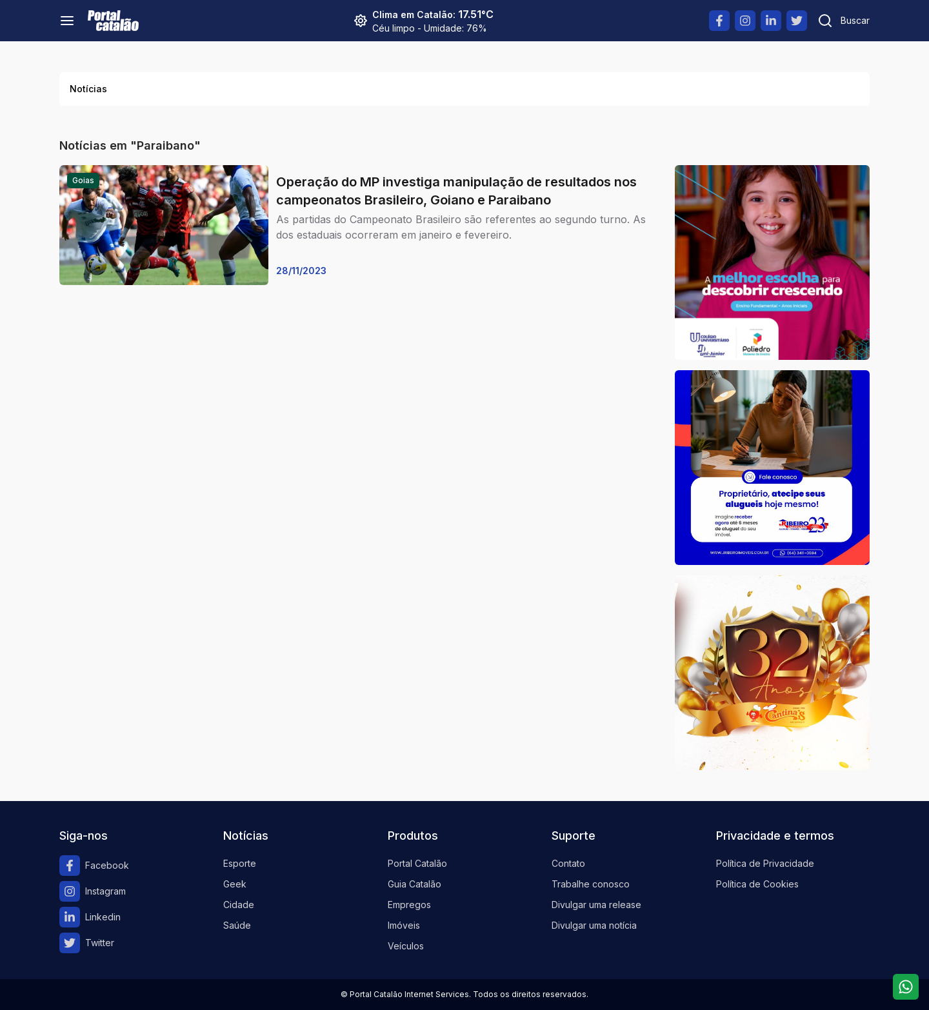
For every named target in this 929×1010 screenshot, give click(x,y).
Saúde (237, 925)
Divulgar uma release (596, 904)
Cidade (238, 904)
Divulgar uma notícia (594, 925)
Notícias (88, 88)
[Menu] (67, 21)
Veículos (406, 945)
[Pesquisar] (843, 21)
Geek (234, 883)
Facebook (94, 865)
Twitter (86, 943)
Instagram (92, 891)
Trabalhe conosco (591, 883)
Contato (568, 863)
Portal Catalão (417, 863)
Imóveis (404, 925)
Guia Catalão (414, 883)
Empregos (409, 904)
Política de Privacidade (765, 863)
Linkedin (90, 917)
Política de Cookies (757, 883)
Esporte (239, 863)
